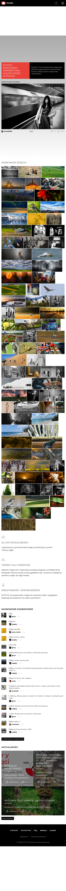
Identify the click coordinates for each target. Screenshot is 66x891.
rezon (14, 775)
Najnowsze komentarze (17, 703)
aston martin (16, 726)
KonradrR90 (8, 131)
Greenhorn (15, 818)
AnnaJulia (15, 785)
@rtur (14, 710)
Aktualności (9, 841)
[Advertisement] (33, 21)
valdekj (14, 718)
